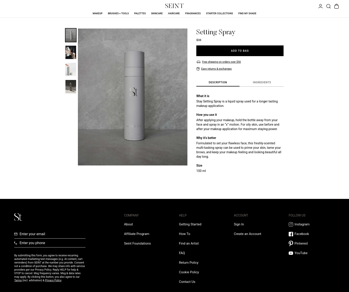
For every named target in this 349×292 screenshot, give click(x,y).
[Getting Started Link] (190, 224)
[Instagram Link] (312, 224)
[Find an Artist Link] (189, 243)
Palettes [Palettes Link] (140, 13)
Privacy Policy (53, 280)
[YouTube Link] (312, 253)
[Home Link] (174, 6)
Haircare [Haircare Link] (174, 13)
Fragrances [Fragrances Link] (193, 13)
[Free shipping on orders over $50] (218, 62)
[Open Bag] (336, 6)
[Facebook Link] (312, 234)
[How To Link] (184, 234)
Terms (18, 280)
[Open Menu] (320, 6)
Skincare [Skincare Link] (157, 13)
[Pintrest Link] (312, 244)
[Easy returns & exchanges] (214, 69)
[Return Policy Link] (189, 263)
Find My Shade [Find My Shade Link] (247, 13)
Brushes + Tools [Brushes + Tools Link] (118, 13)
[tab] (217, 82)
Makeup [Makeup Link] (97, 13)
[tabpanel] (240, 133)
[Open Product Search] (328, 6)
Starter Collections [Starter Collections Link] (219, 13)
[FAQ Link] (182, 253)
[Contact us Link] (187, 282)
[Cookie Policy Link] (189, 272)
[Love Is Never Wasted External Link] (137, 243)
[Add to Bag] (240, 50)
